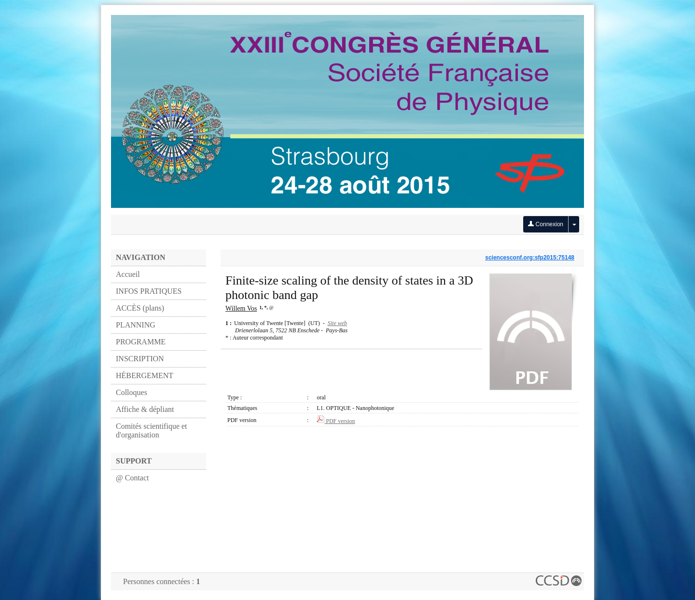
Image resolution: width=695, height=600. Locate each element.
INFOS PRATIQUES (148, 291)
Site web (337, 323)
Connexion (545, 224)
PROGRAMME (141, 342)
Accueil (128, 274)
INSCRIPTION (140, 359)
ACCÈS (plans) (140, 308)
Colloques (131, 392)
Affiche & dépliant (145, 409)
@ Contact (132, 478)
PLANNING (135, 325)
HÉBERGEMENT (144, 375)
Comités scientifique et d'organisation (151, 430)
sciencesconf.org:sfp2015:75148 (529, 257)
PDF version (336, 421)
